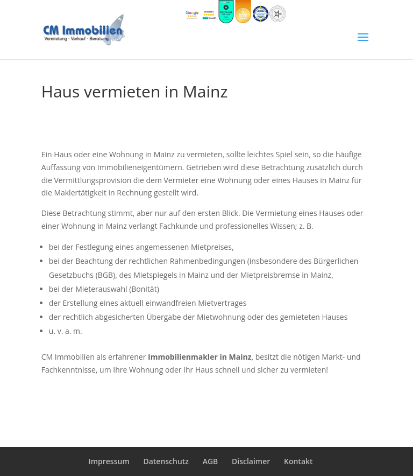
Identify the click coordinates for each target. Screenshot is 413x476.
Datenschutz (166, 461)
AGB (210, 461)
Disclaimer (251, 461)
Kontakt (298, 461)
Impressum (108, 461)
